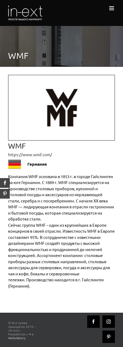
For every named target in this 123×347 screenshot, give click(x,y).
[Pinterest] (108, 337)
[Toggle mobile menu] (112, 8)
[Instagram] (108, 321)
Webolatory (16, 338)
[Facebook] (93, 321)
